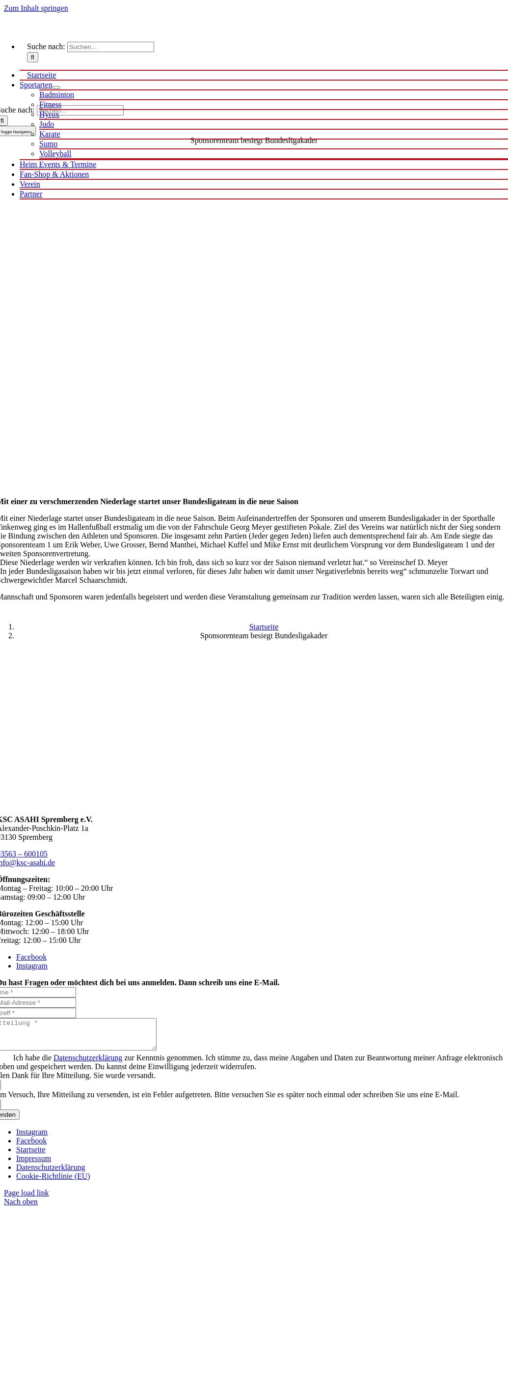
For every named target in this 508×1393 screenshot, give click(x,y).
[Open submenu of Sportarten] (56, 87)
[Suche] (32, 57)
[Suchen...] (110, 47)
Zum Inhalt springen (36, 8)
